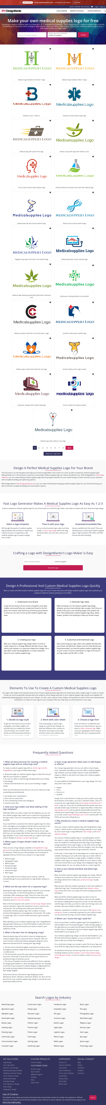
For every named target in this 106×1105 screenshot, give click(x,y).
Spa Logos (83, 1036)
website (77, 952)
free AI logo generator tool (26, 483)
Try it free (78, 3)
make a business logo (88, 727)
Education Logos (33, 1012)
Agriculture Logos (8, 1008)
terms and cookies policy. (12, 1102)
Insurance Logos (59, 1017)
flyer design (7, 970)
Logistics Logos (59, 1031)
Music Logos (84, 1003)
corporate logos (18, 896)
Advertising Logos (8, 1003)
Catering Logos (7, 1026)
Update (83, 35)
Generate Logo (53, 567)
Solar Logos (84, 1031)
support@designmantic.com (78, 814)
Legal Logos (58, 1026)
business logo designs (38, 903)
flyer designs (87, 831)
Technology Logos (86, 1045)
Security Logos (85, 1026)
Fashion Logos (33, 1022)
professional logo (87, 879)
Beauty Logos (6, 1022)
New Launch (27, 2)
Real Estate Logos (86, 1017)
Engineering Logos (34, 1017)
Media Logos (58, 1040)
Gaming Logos (33, 1040)
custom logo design (50, 529)
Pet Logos (83, 1008)
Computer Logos (7, 1045)
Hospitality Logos (60, 1008)
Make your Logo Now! (53, 453)
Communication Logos (10, 1040)
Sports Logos (84, 1040)
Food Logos (32, 1036)
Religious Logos (85, 1022)
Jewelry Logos (59, 1022)
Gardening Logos (34, 1045)
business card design (34, 967)
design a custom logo (24, 837)
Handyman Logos (60, 1003)
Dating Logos (32, 1008)
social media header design (90, 952)
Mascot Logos (59, 1036)
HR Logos (57, 1012)
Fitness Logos (32, 1031)
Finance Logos (33, 1026)
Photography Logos (87, 1012)
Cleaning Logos (7, 1031)
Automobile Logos (8, 1017)
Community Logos (8, 1036)
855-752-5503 (85, 7)
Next (69, 447)
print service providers (22, 899)
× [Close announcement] (103, 2)
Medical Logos (59, 1045)
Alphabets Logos (7, 1012)
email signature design (63, 954)
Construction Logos (34, 1003)
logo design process (62, 809)
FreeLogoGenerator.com (43, 2)
